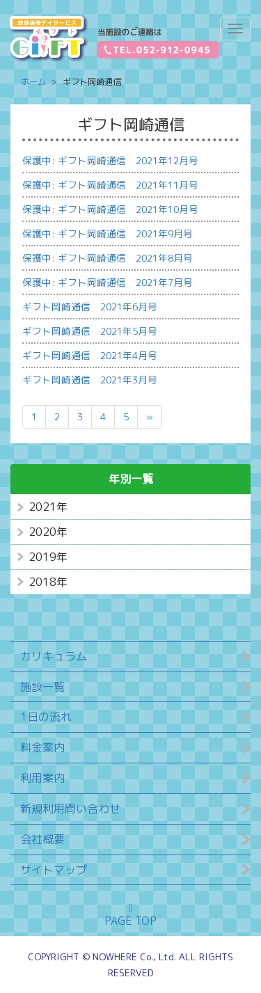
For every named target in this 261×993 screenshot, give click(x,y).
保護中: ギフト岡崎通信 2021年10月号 (110, 209)
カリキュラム (53, 656)
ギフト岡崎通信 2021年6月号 (89, 306)
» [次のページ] (149, 416)
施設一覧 (42, 686)
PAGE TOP (130, 915)
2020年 (48, 531)
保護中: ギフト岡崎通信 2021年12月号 (110, 160)
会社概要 (42, 839)
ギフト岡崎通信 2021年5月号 (89, 330)
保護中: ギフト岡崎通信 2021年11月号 (110, 184)
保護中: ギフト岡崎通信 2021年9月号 (107, 233)
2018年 (48, 581)
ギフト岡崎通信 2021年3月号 (89, 379)
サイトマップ (53, 869)
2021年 (48, 506)
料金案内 (42, 747)
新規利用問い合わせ (70, 808)
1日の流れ (46, 716)
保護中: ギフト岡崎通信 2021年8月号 (107, 257)
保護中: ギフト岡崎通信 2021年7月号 (107, 282)
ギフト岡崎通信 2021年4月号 (89, 355)
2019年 (48, 556)
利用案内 (42, 778)
